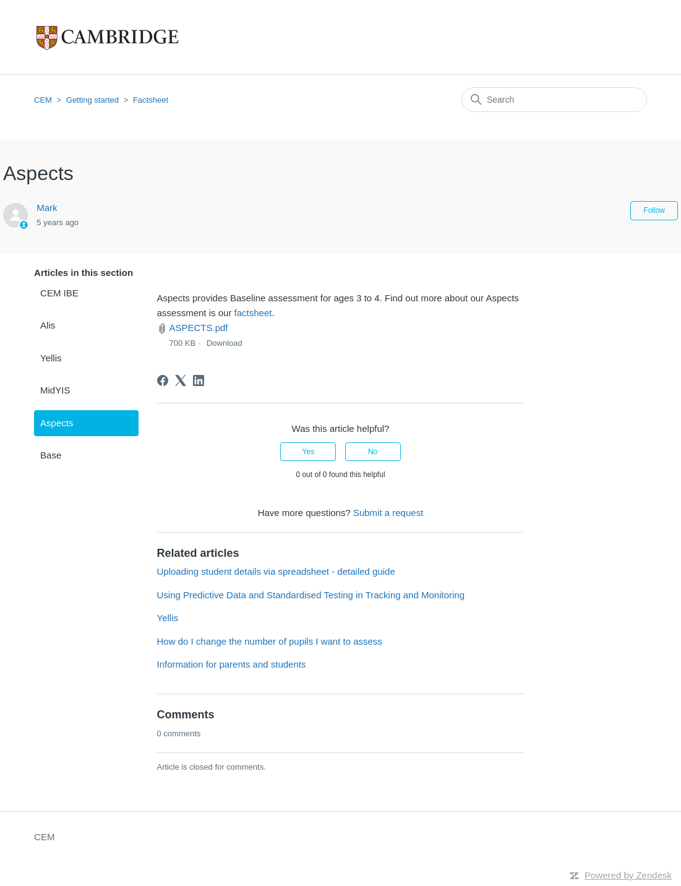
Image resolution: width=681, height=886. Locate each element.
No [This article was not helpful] (372, 451)
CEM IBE (59, 293)
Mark (46, 207)
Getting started (92, 100)
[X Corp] (180, 380)
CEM (43, 100)
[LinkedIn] (198, 380)
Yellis (50, 358)
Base (50, 455)
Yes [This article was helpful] (308, 451)
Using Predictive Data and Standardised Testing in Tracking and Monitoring (311, 595)
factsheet (253, 313)
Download (224, 343)
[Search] (554, 99)
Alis (47, 325)
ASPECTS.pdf (198, 327)
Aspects (56, 423)
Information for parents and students (231, 664)
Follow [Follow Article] (654, 210)
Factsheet (150, 100)
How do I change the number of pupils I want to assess (269, 641)
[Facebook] (162, 380)
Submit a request (388, 512)
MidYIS (55, 390)
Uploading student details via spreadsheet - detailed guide (276, 571)
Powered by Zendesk (628, 875)
